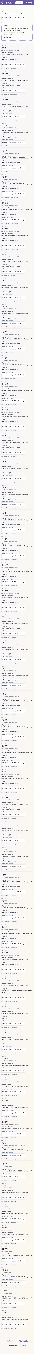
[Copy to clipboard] (23, 18)
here (24, 1345)
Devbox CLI (8, 35)
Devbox (11, 62)
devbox (13, 1341)
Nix (21, 28)
